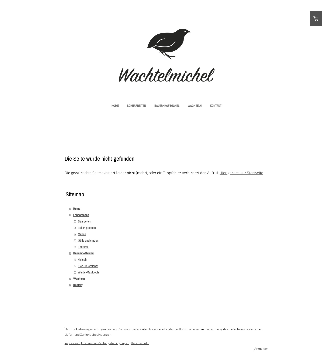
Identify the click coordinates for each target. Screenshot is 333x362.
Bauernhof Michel (166, 106)
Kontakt (216, 106)
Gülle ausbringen (88, 240)
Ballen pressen (87, 227)
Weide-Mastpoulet (89, 272)
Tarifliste (83, 247)
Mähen (82, 234)
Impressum (72, 343)
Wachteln (195, 106)
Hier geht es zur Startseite (241, 172)
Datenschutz (140, 343)
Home (115, 106)
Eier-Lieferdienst (88, 266)
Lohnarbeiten (136, 106)
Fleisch (82, 259)
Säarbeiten (84, 221)
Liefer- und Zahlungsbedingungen (88, 334)
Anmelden (261, 348)
